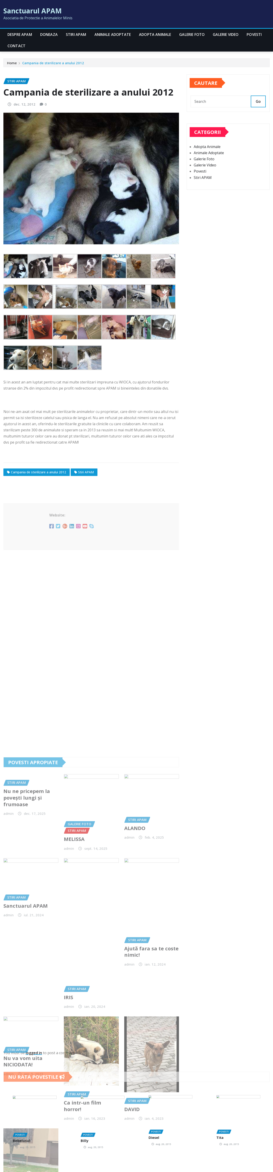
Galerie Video (225, 34)
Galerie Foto (192, 34)
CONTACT (16, 45)
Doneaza (49, 34)
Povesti (254, 34)
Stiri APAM (76, 34)
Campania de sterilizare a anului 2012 (53, 64)
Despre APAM (19, 34)
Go (258, 108)
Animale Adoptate (112, 34)
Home (12, 64)
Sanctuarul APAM (32, 10)
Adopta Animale (155, 34)
